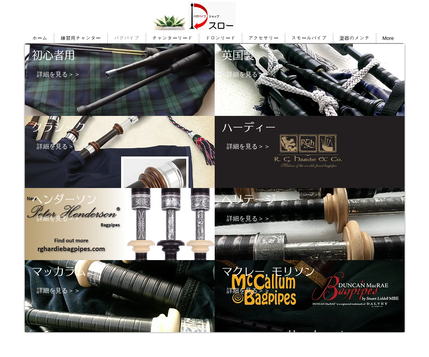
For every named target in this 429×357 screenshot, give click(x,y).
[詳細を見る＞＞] (58, 74)
